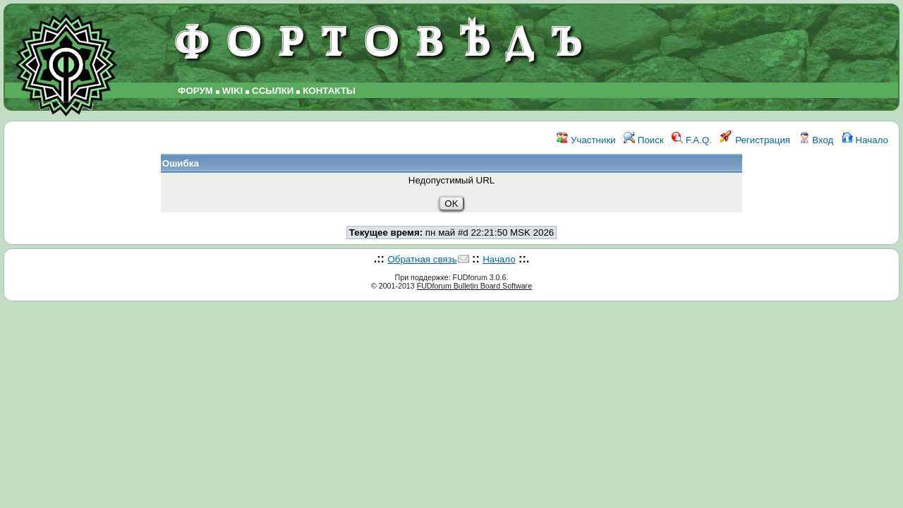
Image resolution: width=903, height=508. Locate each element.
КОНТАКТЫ (329, 90)
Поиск (644, 140)
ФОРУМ (195, 90)
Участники (586, 140)
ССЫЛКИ (272, 90)
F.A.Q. (692, 140)
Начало (865, 140)
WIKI (232, 90)
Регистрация (755, 140)
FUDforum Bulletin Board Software (474, 286)
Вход (816, 140)
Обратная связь (421, 259)
